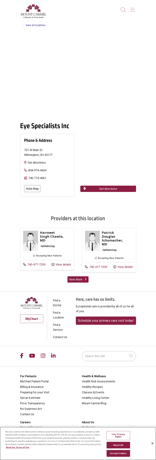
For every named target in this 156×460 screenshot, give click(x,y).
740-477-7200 (34, 264)
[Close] (152, 443)
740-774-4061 (37, 178)
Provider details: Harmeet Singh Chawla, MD (47, 249)
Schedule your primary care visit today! (106, 320)
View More (79, 280)
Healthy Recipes (92, 387)
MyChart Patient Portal (34, 381)
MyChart (31, 319)
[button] (133, 8)
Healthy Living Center (95, 397)
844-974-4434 (37, 170)
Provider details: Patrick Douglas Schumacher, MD (109, 250)
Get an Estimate (30, 397)
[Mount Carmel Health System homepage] (33, 17)
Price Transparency (32, 403)
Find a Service (58, 327)
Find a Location (58, 315)
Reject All (118, 445)
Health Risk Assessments (98, 381)
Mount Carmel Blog (94, 403)
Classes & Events (93, 392)
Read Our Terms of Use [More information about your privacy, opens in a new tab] (17, 447)
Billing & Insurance (32, 387)
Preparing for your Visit (34, 392)
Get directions (37, 162)
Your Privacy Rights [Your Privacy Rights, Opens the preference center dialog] (118, 435)
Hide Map (32, 188)
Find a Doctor (57, 303)
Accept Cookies (118, 453)
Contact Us (60, 337)
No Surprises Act (31, 408)
